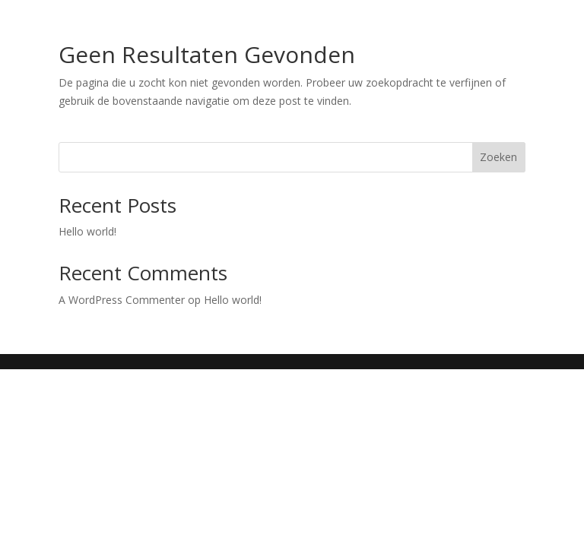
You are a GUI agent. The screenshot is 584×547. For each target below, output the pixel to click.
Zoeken (498, 157)
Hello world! (87, 231)
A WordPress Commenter (122, 299)
